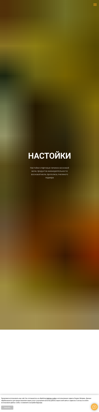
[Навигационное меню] (95, 4)
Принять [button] (7, 408)
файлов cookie (51, 398)
